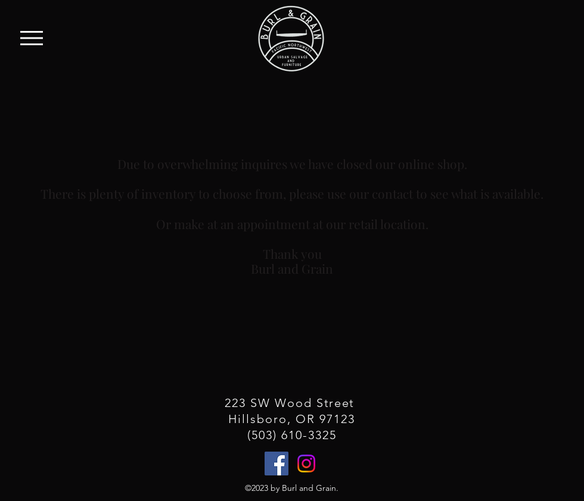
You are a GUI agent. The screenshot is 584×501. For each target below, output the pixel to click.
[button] (31, 38)
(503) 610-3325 (292, 435)
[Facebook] (276, 463)
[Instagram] (306, 463)
